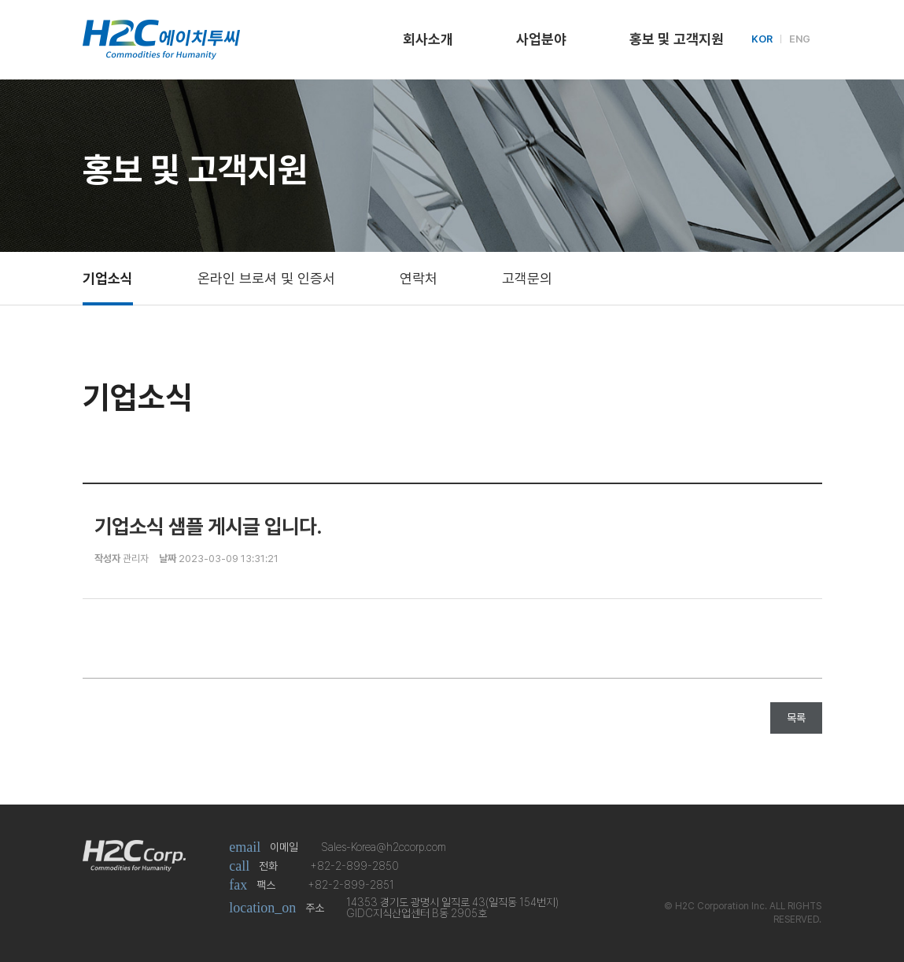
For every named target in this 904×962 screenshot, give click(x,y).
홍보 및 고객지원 (676, 39)
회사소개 (428, 39)
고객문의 (527, 278)
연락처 (418, 278)
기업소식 (108, 278)
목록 (796, 718)
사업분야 (541, 39)
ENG (799, 39)
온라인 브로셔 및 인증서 (266, 278)
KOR (762, 39)
